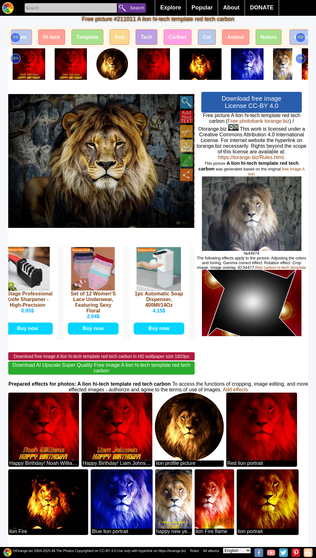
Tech (146, 37)
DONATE (262, 7)
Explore (170, 7)
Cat (207, 37)
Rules (194, 551)
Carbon (177, 37)
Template (87, 37)
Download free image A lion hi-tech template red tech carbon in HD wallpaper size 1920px (101, 356)
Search (137, 7)
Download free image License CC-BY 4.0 (252, 102)
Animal (235, 37)
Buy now (29, 328)
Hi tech (51, 37)
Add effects (235, 389)
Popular (202, 7)
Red (119, 37)
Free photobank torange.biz (258, 121)
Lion (21, 37)
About (231, 7)
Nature (269, 37)
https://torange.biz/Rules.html (250, 157)
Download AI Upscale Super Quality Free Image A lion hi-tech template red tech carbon (102, 367)
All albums (211, 551)
